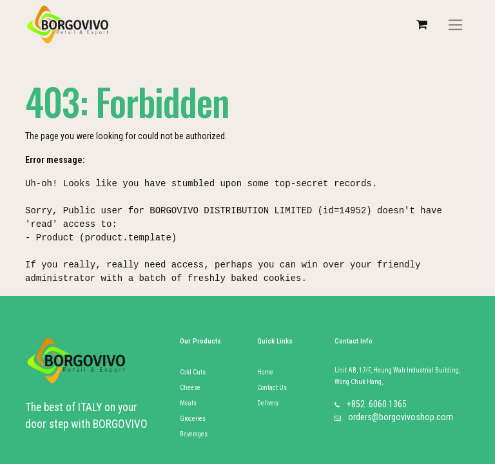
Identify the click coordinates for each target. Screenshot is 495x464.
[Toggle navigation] (455, 25)
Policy (265, 434)
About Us (269, 418)
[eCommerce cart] (421, 24)
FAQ (262, 449)
